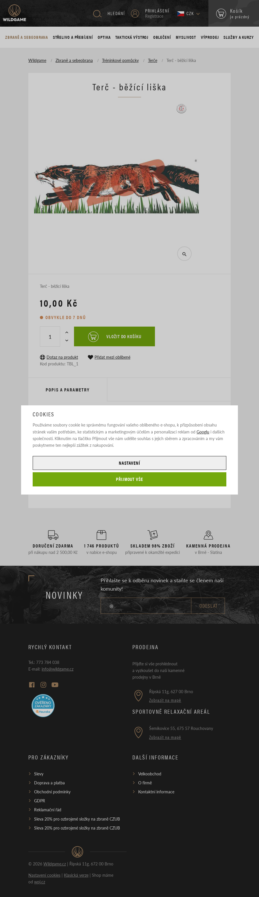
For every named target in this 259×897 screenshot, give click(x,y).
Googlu (203, 432)
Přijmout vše (129, 479)
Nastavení (129, 463)
